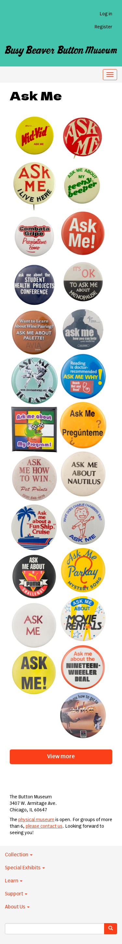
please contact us (44, 826)
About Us (17, 906)
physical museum (36, 820)
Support (16, 893)
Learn (13, 880)
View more (61, 757)
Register (103, 27)
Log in (106, 14)
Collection (19, 854)
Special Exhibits (25, 867)
